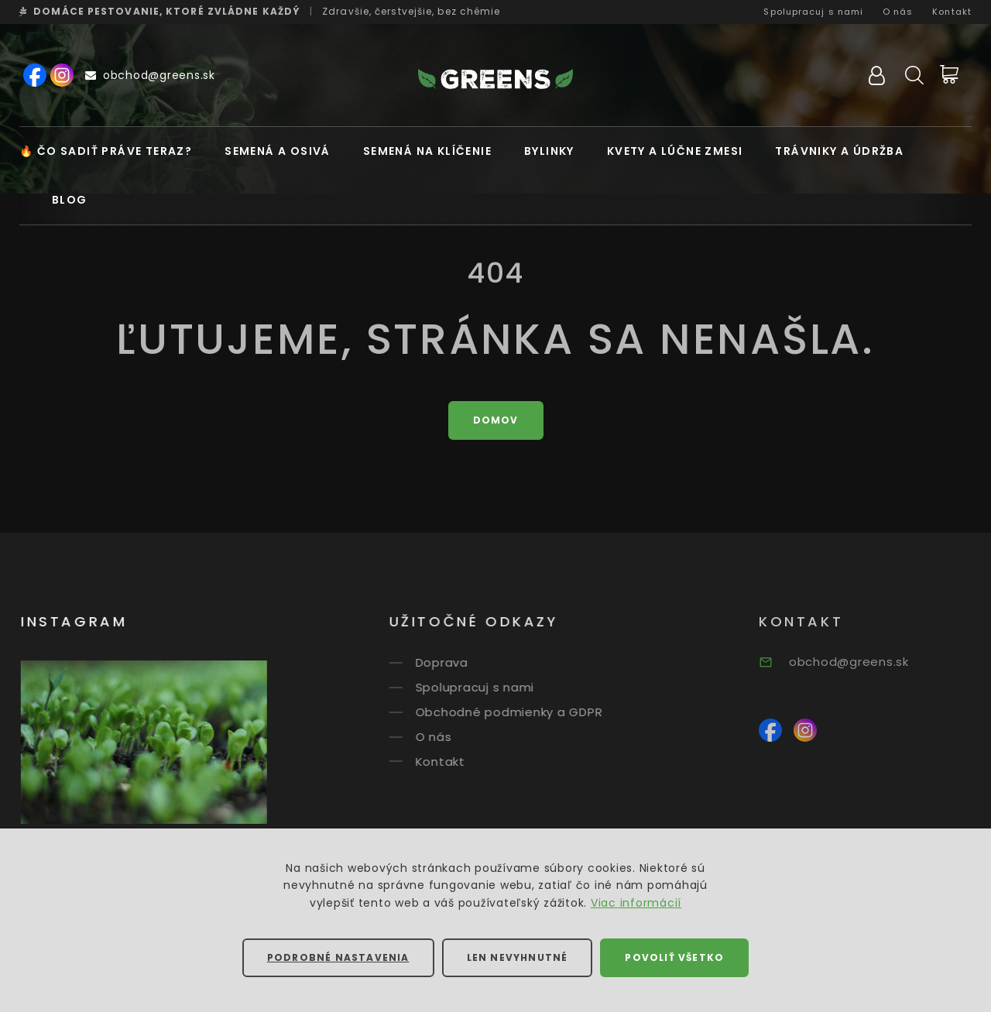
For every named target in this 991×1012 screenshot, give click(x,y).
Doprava (458, 662)
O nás (898, 11)
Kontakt (952, 11)
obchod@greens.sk (150, 75)
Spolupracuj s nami (813, 11)
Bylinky (549, 151)
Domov (496, 420)
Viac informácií (636, 903)
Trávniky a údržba (839, 151)
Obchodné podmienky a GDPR (525, 712)
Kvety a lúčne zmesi (675, 151)
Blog (69, 200)
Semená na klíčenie (427, 151)
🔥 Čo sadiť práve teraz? (105, 151)
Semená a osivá (278, 151)
